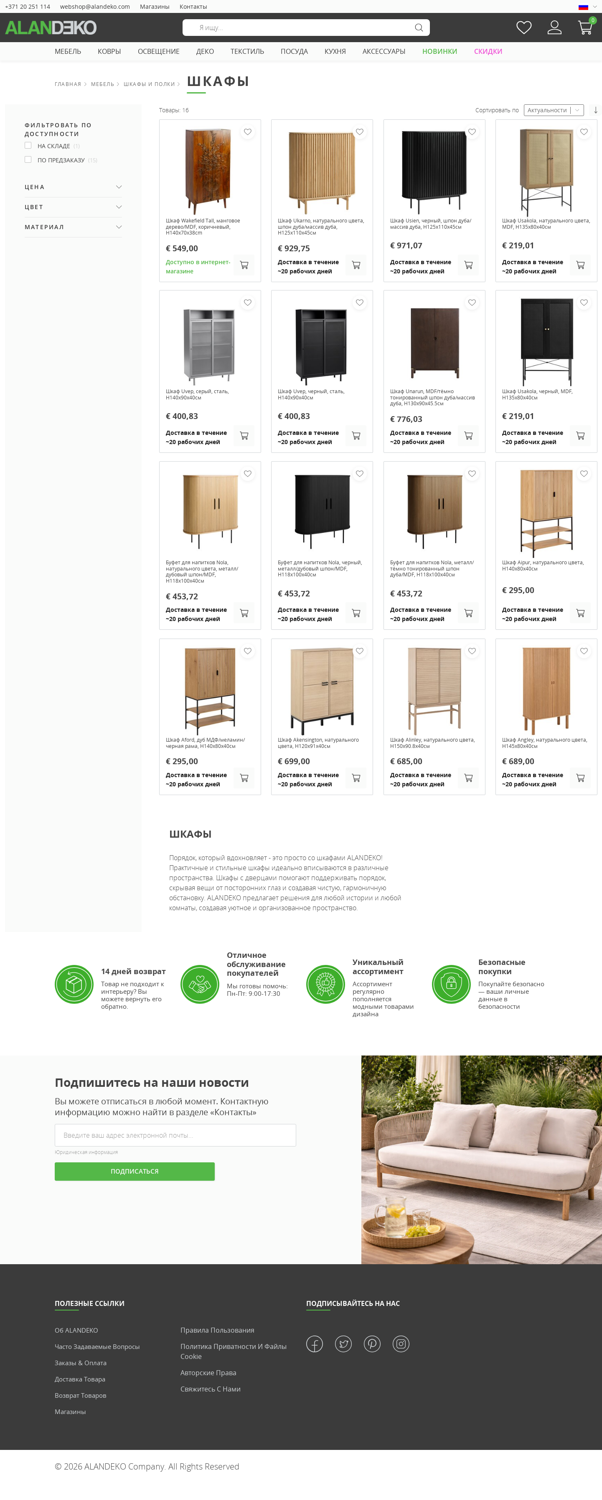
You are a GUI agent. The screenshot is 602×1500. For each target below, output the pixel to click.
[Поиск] (306, 27)
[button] (587, 27)
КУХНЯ (335, 51)
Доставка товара (82, 1395)
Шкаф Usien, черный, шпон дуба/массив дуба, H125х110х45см (429, 227)
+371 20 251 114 (27, 6)
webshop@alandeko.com (95, 6)
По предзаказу (67, 160)
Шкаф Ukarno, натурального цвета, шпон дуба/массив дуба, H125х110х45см (322, 227)
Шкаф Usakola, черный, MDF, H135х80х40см (543, 398)
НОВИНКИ (439, 51)
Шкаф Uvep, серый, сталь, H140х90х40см (202, 398)
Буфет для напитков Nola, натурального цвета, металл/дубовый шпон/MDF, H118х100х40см (207, 579)
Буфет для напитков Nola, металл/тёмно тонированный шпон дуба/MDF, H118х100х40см (432, 579)
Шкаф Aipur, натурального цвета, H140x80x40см (540, 572)
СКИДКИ (488, 51)
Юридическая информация (86, 1168)
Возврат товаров (82, 1412)
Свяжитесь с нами (210, 1405)
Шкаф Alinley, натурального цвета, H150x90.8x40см (430, 752)
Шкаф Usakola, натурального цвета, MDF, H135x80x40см (543, 224)
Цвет (34, 207)
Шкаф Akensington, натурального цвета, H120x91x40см (307, 755)
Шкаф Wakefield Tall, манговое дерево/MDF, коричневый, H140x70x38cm (209, 227)
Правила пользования (217, 1346)
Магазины (155, 6)
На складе (59, 146)
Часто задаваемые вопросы (100, 1363)
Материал (44, 227)
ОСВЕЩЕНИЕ (159, 51)
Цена (35, 187)
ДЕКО (205, 51)
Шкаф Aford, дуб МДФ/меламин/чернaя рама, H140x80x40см (199, 755)
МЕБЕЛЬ (68, 51)
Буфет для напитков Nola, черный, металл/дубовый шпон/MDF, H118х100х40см (316, 575)
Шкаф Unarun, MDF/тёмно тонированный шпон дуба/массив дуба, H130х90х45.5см (432, 401)
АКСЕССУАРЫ (384, 51)
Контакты (193, 6)
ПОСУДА (294, 51)
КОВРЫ (109, 51)
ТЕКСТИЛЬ (247, 51)
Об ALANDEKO (77, 1346)
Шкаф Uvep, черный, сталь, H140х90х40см (317, 398)
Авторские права (208, 1389)
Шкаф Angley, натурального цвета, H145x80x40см (542, 752)
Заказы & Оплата (82, 1379)
